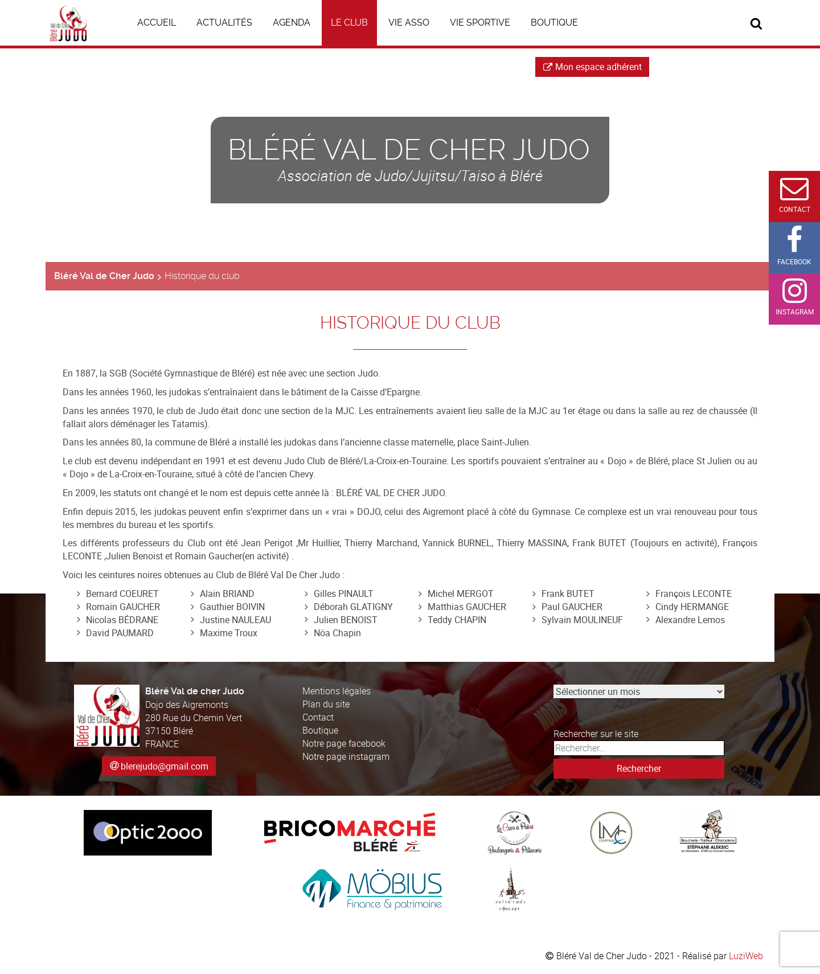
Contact (318, 717)
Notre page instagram (346, 756)
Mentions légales (336, 691)
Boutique (320, 730)
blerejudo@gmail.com (164, 766)
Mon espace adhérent (592, 66)
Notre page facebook (344, 743)
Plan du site (326, 704)
